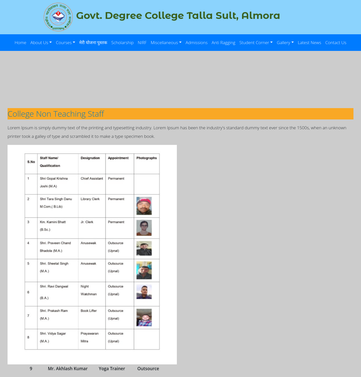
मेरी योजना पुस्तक (93, 42)
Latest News (309, 42)
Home (20, 42)
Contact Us (335, 42)
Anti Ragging (223, 42)
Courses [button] (64, 42)
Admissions (197, 42)
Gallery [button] (283, 42)
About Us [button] (39, 42)
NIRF (142, 42)
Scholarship (122, 42)
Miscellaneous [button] (164, 42)
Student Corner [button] (254, 42)
